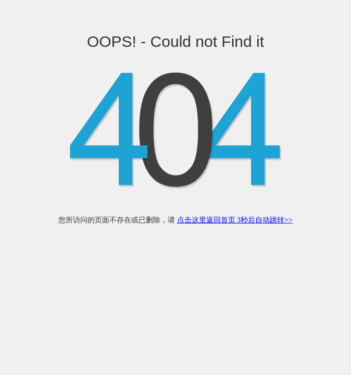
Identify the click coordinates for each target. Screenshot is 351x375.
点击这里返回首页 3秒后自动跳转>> (235, 220)
